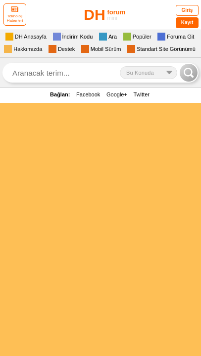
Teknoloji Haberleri (15, 14)
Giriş (187, 10)
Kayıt (187, 22)
